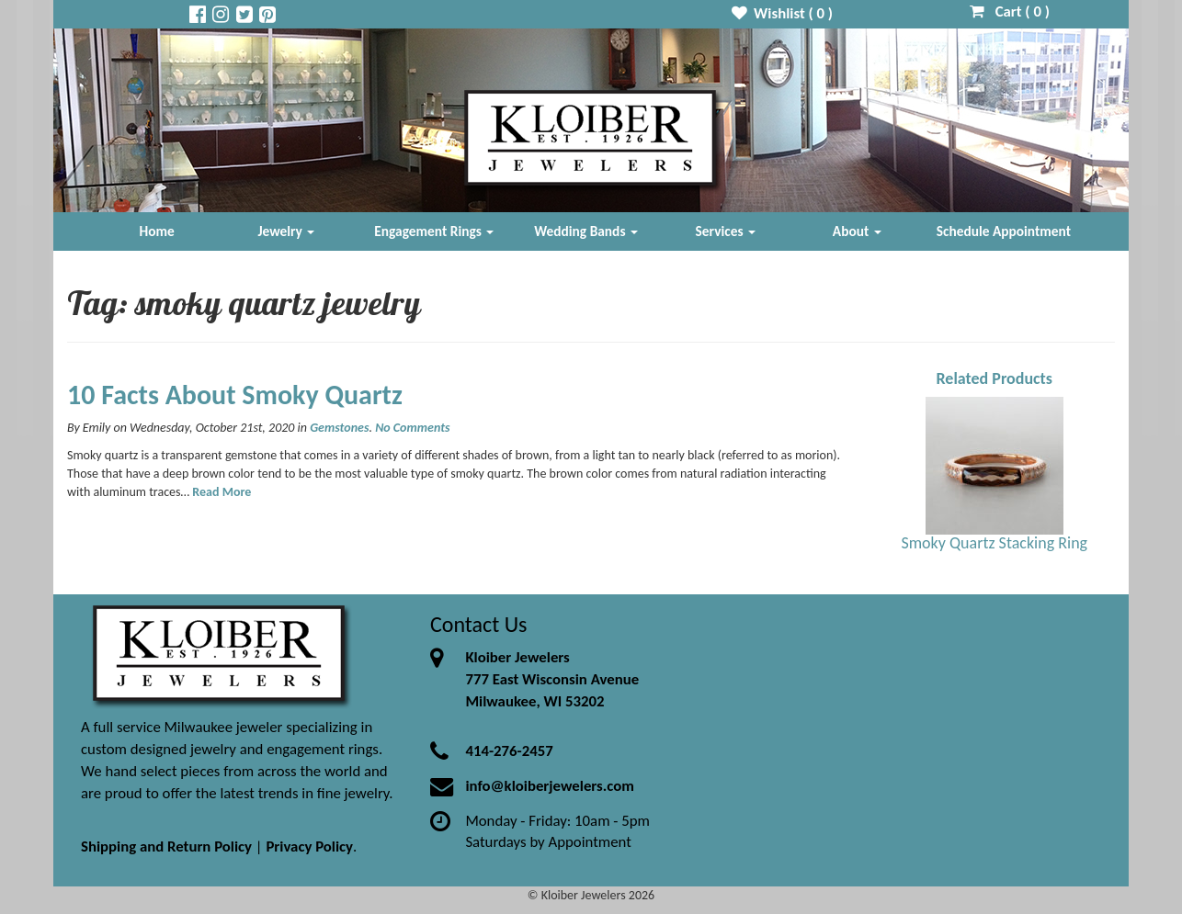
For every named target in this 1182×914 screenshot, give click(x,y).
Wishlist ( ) (783, 13)
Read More (221, 492)
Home (157, 231)
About (857, 231)
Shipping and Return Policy (166, 846)
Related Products (994, 378)
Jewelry (285, 231)
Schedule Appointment (1004, 231)
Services (726, 231)
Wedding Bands (586, 231)
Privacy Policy (309, 846)
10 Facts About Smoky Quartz (235, 395)
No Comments (412, 427)
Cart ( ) (1010, 11)
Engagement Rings (434, 231)
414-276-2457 (508, 751)
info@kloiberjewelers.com (549, 786)
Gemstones (339, 427)
